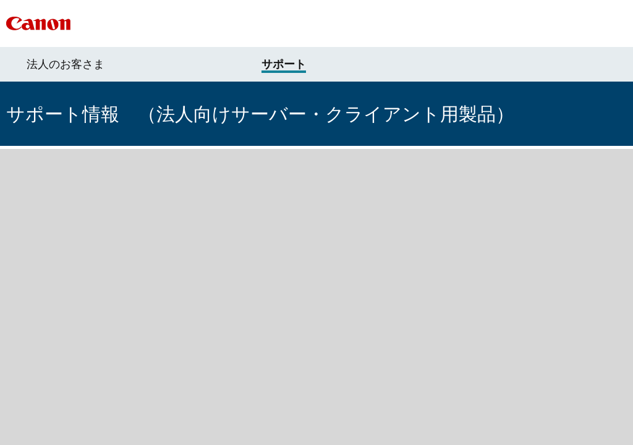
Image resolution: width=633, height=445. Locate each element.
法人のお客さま (65, 64)
